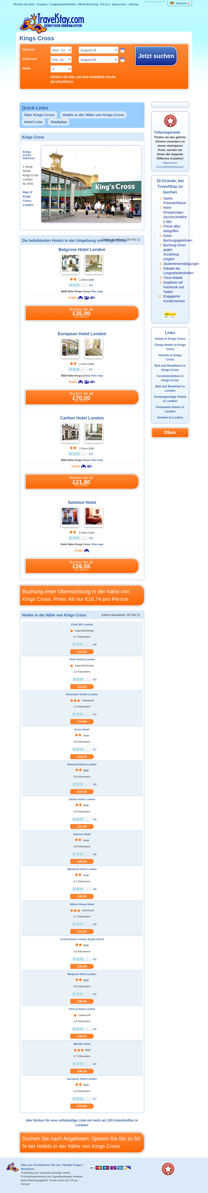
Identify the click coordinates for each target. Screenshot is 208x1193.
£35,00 (82, 966)
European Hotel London (82, 333)
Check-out (29, 59)
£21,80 (82, 826)
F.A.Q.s (105, 4)
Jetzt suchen (156, 56)
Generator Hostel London (82, 694)
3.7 (91, 369)
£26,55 (82, 861)
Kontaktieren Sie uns (47, 1165)
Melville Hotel (82, 1043)
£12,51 (82, 686)
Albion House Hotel (82, 904)
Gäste (26, 68)
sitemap (133, 4)
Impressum (119, 4)
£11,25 (82, 651)
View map (97, 291)
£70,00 (82, 1106)
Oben (170, 432)
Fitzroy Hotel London (82, 1009)
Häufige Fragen (72, 1165)
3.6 (91, 453)
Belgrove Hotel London (82, 249)
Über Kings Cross (39, 115)
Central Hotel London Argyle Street (82, 939)
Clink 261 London (82, 624)
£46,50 (82, 1071)
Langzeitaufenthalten (63, 4)
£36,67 (82, 1036)
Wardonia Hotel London (82, 869)
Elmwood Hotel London (82, 764)
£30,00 (82, 896)
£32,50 (82, 931)
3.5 (91, 285)
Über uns (26, 1165)
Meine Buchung (88, 4)
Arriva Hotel (82, 729)
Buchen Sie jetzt (24, 4)
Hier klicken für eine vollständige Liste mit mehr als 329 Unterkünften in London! (82, 1122)
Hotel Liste (33, 122)
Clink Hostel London (82, 659)
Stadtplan (59, 122)
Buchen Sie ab (81, 313)
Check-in (28, 49)
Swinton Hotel (82, 502)
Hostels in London (170, 417)
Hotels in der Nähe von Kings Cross (93, 115)
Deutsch (178, 3)
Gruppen (42, 4)
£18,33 (82, 791)
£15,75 (82, 756)
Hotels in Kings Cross (170, 338)
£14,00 (82, 721)
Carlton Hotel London (82, 418)
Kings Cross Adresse (29, 155)
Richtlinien (27, 1169)
